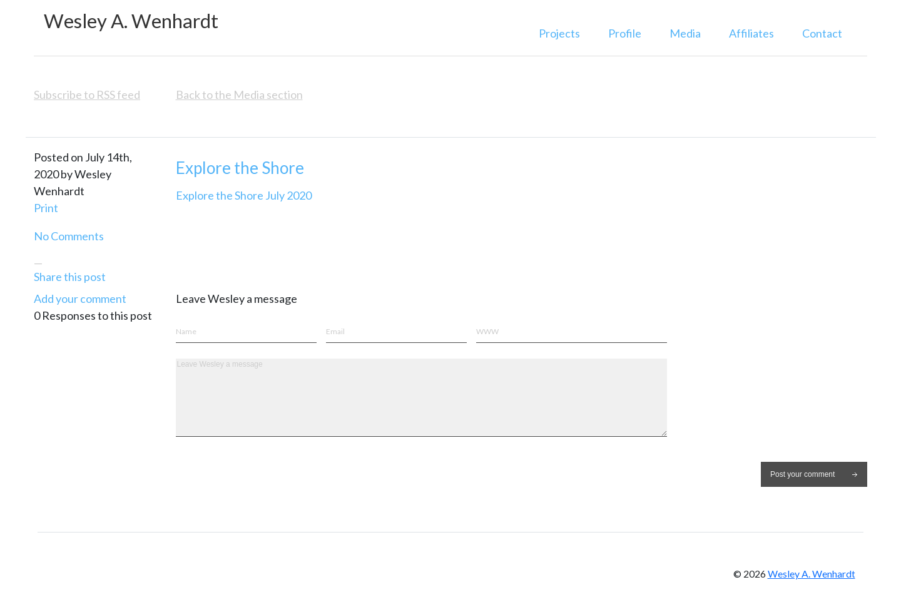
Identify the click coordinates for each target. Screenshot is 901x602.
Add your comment (80, 298)
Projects (559, 33)
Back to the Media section (239, 94)
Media (685, 33)
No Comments (69, 236)
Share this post (70, 276)
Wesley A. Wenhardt (131, 21)
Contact (822, 33)
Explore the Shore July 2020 (244, 195)
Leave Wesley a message (421, 398)
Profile (624, 33)
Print (46, 208)
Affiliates (751, 33)
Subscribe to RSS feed (87, 94)
